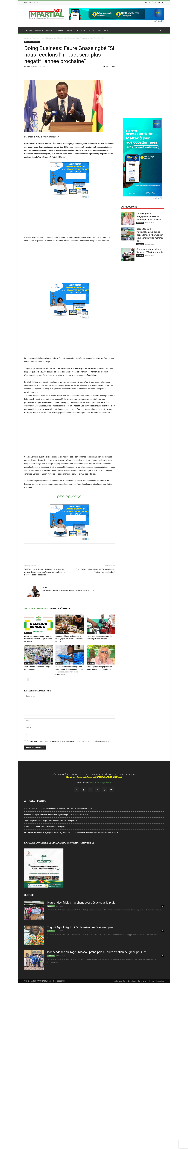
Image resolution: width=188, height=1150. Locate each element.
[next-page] (30, 679)
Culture (49, 30)
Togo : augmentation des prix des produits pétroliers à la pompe (50, 820)
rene (28, 66)
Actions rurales (119, 981)
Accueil (29, 30)
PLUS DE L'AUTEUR (60, 608)
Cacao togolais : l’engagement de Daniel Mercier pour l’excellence (148, 216)
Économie (36, 42)
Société (69, 30)
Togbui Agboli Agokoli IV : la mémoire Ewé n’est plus (80, 927)
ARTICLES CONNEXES (36, 608)
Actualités (35, 38)
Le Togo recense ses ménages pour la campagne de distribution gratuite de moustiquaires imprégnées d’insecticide (71, 832)
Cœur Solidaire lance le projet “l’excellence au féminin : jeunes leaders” (95, 570)
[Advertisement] (69, 216)
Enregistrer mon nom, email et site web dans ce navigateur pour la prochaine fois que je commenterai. (68, 741)
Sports (91, 30)
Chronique (132, 981)
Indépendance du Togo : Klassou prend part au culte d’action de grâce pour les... (98, 952)
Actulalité (39, 30)
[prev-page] (26, 679)
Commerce (142, 981)
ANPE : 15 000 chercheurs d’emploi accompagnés (44, 826)
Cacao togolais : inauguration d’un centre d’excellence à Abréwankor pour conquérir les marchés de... (149, 235)
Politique (59, 30)
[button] (160, 30)
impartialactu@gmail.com (101, 782)
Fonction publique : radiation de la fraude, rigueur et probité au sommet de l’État (69, 638)
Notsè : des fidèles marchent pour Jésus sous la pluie (81, 902)
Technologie (80, 30)
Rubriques (103, 30)
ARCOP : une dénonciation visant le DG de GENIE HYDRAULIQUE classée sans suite (38, 638)
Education (160, 981)
